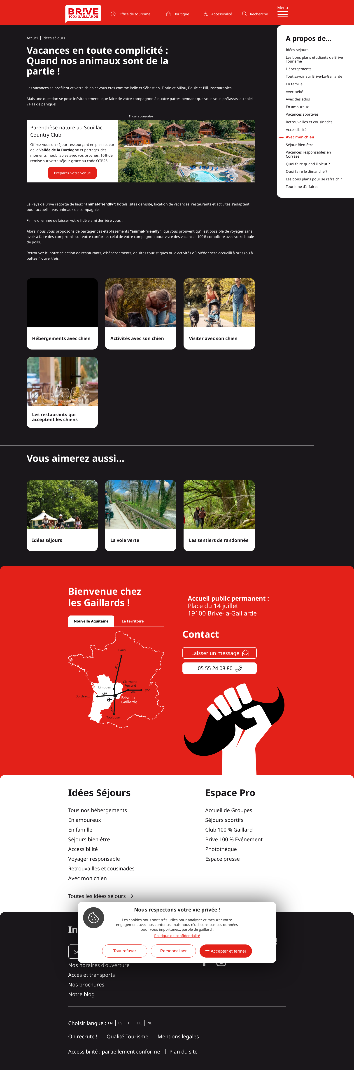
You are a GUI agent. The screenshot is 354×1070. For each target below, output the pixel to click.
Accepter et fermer (228, 951)
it (129, 1023)
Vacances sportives (302, 114)
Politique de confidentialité (177, 935)
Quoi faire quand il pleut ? (308, 164)
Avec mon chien (300, 137)
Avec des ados (298, 99)
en (110, 1023)
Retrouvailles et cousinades (309, 122)
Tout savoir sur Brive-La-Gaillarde (314, 77)
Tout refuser (124, 951)
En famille (294, 84)
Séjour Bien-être (299, 145)
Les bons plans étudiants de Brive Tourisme (314, 59)
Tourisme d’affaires (302, 187)
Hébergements (299, 69)
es (120, 1023)
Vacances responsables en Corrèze (308, 154)
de (139, 1023)
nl (149, 1023)
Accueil (33, 37)
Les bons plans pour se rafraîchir (314, 179)
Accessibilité (296, 130)
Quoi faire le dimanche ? (306, 172)
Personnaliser (173, 951)
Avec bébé (294, 92)
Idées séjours (53, 37)
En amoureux (297, 107)
